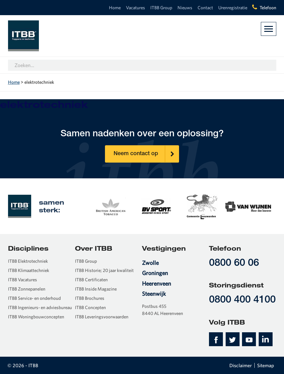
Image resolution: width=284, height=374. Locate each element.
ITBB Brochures (89, 298)
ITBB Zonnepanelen (26, 288)
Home (115, 7)
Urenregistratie (232, 7)
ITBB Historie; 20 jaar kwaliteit (104, 270)
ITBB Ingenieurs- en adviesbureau (40, 307)
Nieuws (185, 7)
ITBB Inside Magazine (96, 288)
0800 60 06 (234, 263)
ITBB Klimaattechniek (28, 270)
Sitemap (265, 365)
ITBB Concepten (90, 307)
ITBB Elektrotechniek (28, 261)
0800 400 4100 (242, 300)
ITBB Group (161, 7)
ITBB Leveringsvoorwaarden (101, 316)
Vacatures (135, 7)
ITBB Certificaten (91, 279)
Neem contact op (146, 154)
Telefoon (268, 7)
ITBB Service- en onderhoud (34, 298)
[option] (110, 206)
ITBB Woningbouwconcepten (36, 316)
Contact (205, 7)
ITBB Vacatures (22, 279)
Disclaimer (240, 365)
